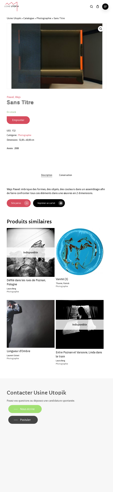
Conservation (65, 175)
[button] (105, 6)
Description (46, 175)
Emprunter (18, 120)
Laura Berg (11, 288)
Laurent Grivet (13, 355)
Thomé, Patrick (62, 283)
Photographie (44, 18)
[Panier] (98, 6)
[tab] (46, 175)
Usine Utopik (14, 18)
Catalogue (28, 18)
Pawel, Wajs (14, 97)
